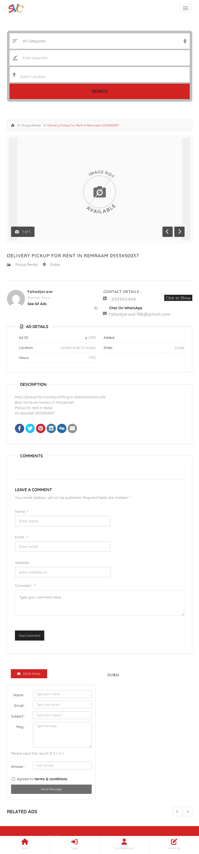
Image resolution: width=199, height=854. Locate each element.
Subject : (18, 716)
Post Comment (29, 635)
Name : (19, 695)
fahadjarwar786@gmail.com (139, 314)
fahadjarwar (40, 291)
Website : (22, 562)
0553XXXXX (124, 299)
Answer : (18, 766)
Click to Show (178, 297)
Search (100, 91)
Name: (21, 511)
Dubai (55, 264)
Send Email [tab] (29, 674)
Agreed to (42, 779)
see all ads (37, 303)
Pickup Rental (31, 125)
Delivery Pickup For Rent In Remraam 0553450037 (73, 256)
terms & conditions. (51, 779)
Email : (21, 537)
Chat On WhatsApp (125, 308)
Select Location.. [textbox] (33, 76)
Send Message (51, 789)
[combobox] (100, 74)
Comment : (25, 585)
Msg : (20, 726)
